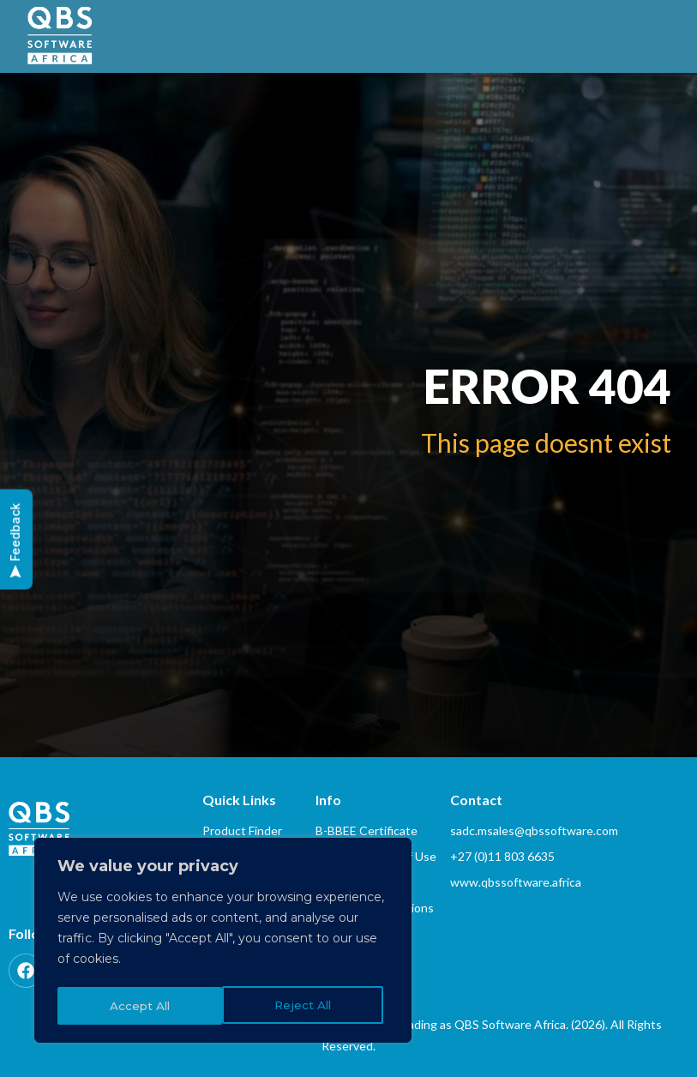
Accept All (306, 1006)
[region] (223, 942)
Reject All (137, 1006)
